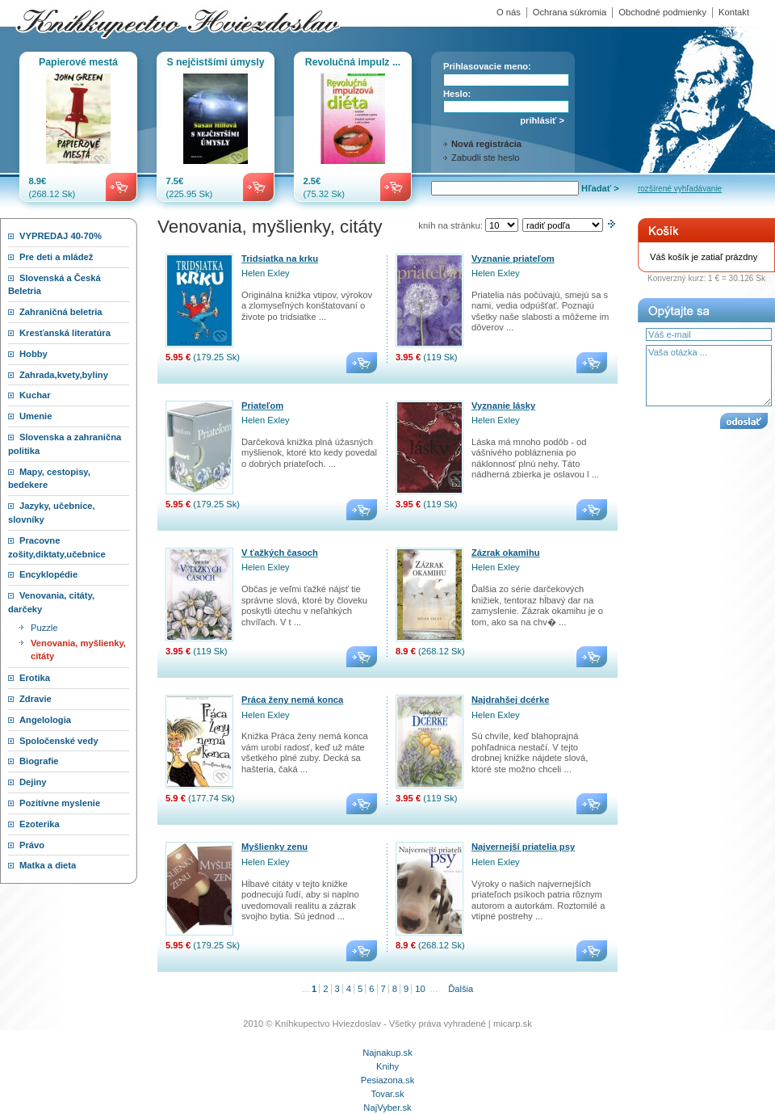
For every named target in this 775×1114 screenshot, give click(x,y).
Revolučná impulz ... (352, 62)
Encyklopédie (48, 574)
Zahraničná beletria (61, 312)
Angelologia (45, 720)
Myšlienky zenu (274, 846)
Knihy (387, 1066)
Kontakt (733, 12)
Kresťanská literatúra (65, 333)
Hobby (33, 354)
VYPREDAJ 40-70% (60, 236)
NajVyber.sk (387, 1107)
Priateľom (262, 405)
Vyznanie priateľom (513, 258)
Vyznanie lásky (503, 405)
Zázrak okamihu (505, 552)
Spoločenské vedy (58, 741)
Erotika (34, 678)
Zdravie (35, 699)
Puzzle (44, 628)
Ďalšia (460, 989)
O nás (508, 12)
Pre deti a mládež (56, 257)
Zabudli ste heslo (485, 157)
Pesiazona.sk (388, 1080)
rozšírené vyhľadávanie (680, 188)
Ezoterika (39, 824)
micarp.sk (512, 1023)
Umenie (35, 416)
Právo (31, 845)
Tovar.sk (387, 1094)
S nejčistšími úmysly (215, 62)
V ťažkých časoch (279, 552)
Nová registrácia (486, 144)
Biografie (39, 761)
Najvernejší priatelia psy (523, 846)
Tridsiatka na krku (279, 258)
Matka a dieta (47, 865)
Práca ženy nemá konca (292, 699)
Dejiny (33, 782)
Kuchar (35, 395)
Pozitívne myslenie (59, 803)
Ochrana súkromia (569, 12)
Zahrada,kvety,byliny (63, 375)
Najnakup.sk (387, 1052)
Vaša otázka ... (709, 375)
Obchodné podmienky (662, 12)
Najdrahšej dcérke (510, 699)
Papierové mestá (78, 62)
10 (420, 989)
